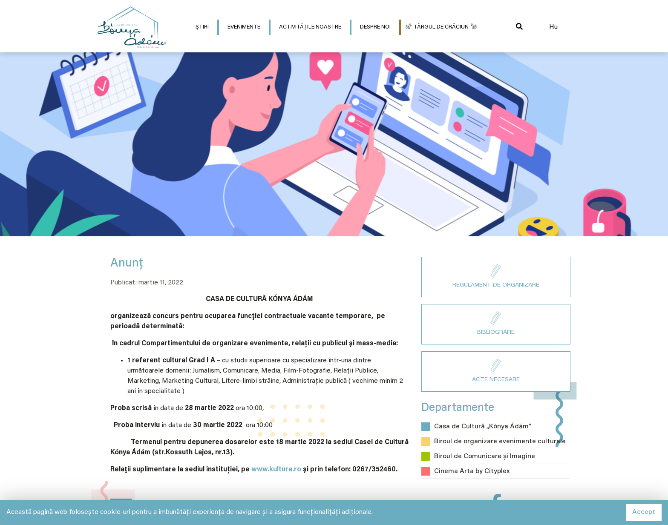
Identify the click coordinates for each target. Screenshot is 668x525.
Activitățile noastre (310, 27)
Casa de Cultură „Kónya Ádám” (482, 426)
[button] (519, 27)
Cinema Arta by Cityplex (472, 471)
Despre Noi (375, 27)
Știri (202, 27)
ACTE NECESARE (496, 371)
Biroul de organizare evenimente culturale (500, 441)
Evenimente (243, 27)
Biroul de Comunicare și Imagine (484, 456)
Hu (553, 27)
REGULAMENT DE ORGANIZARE (495, 276)
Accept (643, 512)
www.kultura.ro (276, 469)
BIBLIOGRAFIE (496, 323)
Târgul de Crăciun (441, 27)
